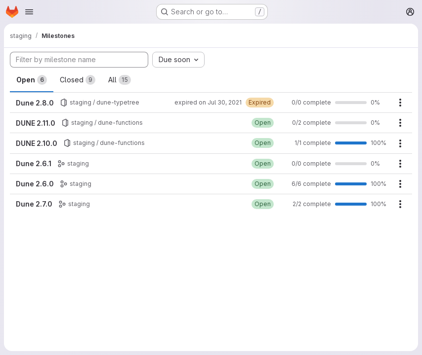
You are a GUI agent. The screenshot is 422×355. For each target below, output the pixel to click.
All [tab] (119, 80)
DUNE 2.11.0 (35, 123)
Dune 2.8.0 (35, 103)
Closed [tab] (77, 80)
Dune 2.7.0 (34, 204)
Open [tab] (31, 80)
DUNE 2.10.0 (36, 143)
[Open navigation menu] (29, 12)
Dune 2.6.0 (35, 183)
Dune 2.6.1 (33, 163)
